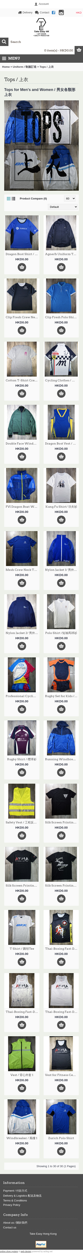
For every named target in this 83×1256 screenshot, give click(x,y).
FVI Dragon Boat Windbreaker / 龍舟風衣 (22, 506)
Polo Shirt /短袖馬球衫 (61, 633)
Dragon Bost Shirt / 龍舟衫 (22, 254)
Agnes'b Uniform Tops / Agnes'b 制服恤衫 (62, 254)
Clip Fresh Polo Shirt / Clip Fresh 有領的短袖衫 (62, 317)
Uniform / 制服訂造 (25, 66)
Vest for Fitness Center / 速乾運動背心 (62, 1075)
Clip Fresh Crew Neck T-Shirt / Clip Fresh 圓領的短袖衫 (22, 317)
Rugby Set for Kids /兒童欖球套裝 (62, 696)
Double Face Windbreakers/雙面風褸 (22, 443)
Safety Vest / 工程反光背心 (22, 822)
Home (6, 66)
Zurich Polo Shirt (61, 1138)
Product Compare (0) (33, 198)
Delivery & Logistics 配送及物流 (22, 1195)
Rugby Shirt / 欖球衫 (21, 759)
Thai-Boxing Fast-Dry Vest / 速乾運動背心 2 (62, 948)
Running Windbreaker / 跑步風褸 (62, 759)
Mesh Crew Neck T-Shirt (22, 569)
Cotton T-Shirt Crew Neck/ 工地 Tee (22, 380)
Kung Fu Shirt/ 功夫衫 (61, 506)
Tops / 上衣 (47, 66)
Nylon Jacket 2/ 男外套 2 (22, 633)
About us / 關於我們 (15, 1222)
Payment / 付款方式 (15, 1190)
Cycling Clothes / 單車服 (62, 380)
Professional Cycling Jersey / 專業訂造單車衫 (22, 696)
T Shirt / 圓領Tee (22, 948)
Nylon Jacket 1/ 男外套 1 (62, 569)
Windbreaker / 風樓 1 (21, 1138)
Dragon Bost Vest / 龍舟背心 (62, 443)
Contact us (9, 1227)
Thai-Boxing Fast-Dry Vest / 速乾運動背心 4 (62, 1011)
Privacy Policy (11, 1204)
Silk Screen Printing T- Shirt (62, 822)
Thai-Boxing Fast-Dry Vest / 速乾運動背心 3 (22, 1011)
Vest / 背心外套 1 (22, 1075)
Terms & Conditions (15, 1200)
